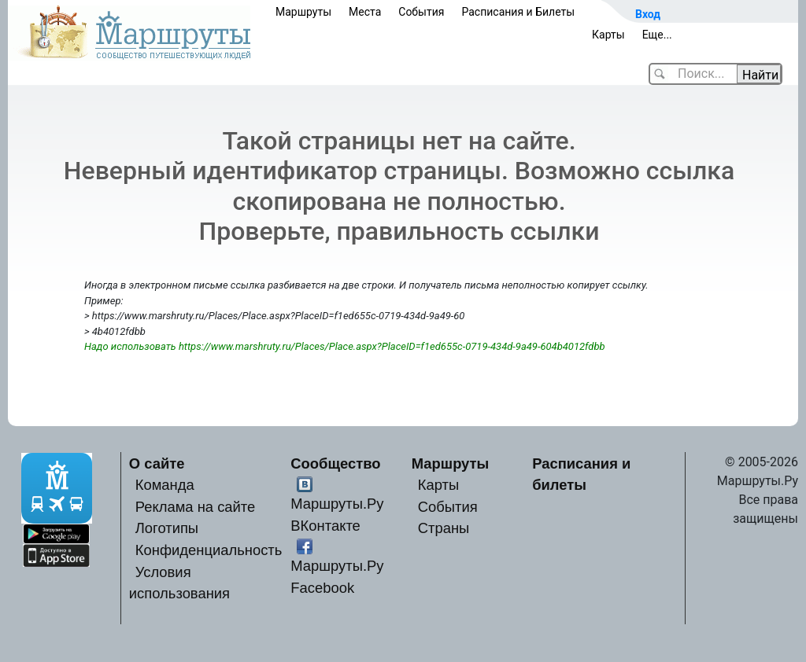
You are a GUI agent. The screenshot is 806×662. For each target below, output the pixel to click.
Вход (647, 14)
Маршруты (303, 12)
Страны (444, 528)
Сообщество (335, 463)
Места (365, 12)
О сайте (157, 463)
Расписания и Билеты (518, 12)
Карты (608, 34)
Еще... (657, 34)
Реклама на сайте (195, 506)
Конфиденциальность (209, 550)
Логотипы (166, 528)
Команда (164, 484)
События (421, 12)
